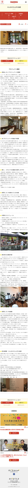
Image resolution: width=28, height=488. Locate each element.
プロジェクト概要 (9, 13)
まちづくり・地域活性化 (5, 24)
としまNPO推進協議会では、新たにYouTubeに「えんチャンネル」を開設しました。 (13, 456)
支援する (14, 16)
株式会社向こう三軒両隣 (12, 486)
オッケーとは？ (7, 63)
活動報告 (21, 13)
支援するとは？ (21, 63)
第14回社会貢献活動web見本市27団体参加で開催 (12, 429)
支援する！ (21, 60)
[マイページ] (2, 2)
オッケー (8, 60)
